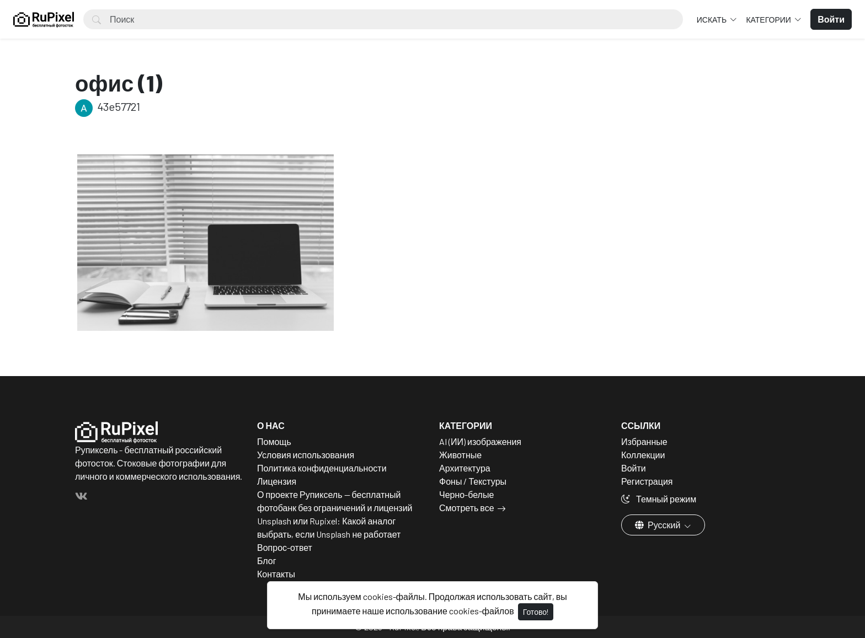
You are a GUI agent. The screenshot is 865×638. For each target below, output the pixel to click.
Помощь (274, 441)
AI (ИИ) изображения (480, 441)
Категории (769, 19)
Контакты (276, 574)
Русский (658, 524)
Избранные (644, 441)
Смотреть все (466, 507)
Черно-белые (466, 494)
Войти (633, 468)
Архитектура (464, 468)
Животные (460, 454)
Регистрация (647, 481)
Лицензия (276, 481)
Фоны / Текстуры (472, 481)
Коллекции (643, 454)
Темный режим (658, 499)
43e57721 (107, 106)
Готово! (535, 611)
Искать (712, 19)
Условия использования (305, 454)
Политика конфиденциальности (322, 468)
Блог (266, 560)
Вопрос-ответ (284, 547)
